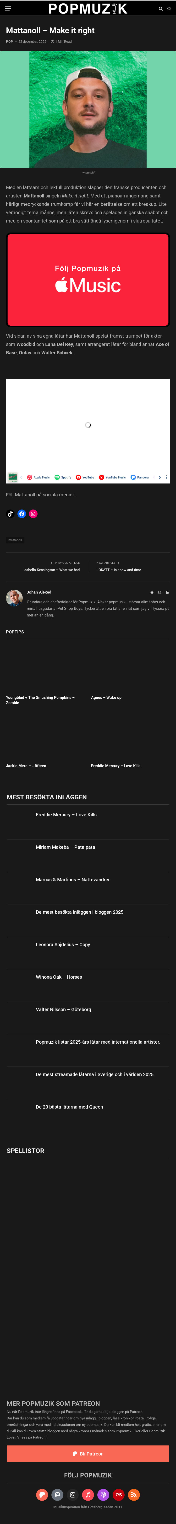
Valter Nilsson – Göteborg (63, 1009)
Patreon (136, 1412)
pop (9, 41)
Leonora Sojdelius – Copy (63, 944)
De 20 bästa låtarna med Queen (69, 1107)
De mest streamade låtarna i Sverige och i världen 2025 (95, 1074)
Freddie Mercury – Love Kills (115, 766)
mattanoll (15, 540)
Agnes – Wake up (106, 697)
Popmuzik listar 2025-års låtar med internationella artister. (98, 1042)
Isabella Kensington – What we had (51, 570)
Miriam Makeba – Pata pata (65, 847)
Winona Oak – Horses (59, 977)
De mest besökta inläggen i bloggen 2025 (79, 912)
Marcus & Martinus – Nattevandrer (73, 879)
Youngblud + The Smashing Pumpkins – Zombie (40, 700)
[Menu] (8, 8)
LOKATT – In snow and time (119, 570)
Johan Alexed (39, 592)
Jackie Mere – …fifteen (26, 766)
